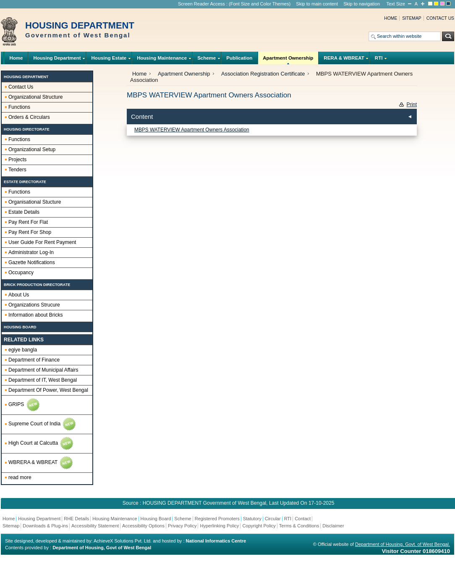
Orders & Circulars (29, 117)
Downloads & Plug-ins (45, 525)
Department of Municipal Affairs (43, 370)
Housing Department (57, 59)
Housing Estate (108, 59)
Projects (17, 160)
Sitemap (411, 18)
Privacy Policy (182, 525)
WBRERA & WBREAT (41, 462)
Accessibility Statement (95, 525)
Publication (239, 57)
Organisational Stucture (34, 202)
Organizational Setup (31, 149)
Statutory (252, 518)
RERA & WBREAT (344, 59)
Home (390, 18)
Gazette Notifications (31, 262)
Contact (303, 518)
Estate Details (23, 212)
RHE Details (76, 518)
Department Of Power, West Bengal (48, 390)
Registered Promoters (217, 518)
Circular (273, 518)
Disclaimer (333, 525)
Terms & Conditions (299, 525)
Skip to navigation (361, 3)
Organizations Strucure (34, 305)
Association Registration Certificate (263, 74)
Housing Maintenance (162, 59)
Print (412, 104)
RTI (378, 59)
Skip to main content (317, 3)
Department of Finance (34, 360)
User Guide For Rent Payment (42, 242)
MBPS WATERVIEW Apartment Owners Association (191, 130)
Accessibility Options (143, 525)
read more (19, 477)
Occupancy (21, 272)
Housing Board (156, 518)
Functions (19, 107)
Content (142, 116)
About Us (18, 295)
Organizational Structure (35, 97)
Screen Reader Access (201, 3)
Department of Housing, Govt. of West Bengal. (402, 544)
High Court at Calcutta (41, 443)
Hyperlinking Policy (219, 525)
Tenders (17, 170)
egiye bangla (22, 350)
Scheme (207, 59)
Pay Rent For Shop (29, 232)
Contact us (440, 18)
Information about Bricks (35, 315)
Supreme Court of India (42, 424)
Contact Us (20, 87)
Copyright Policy (258, 525)
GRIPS (24, 404)
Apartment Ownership (288, 59)
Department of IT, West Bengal (42, 380)
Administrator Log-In (31, 252)
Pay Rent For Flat (28, 222)
